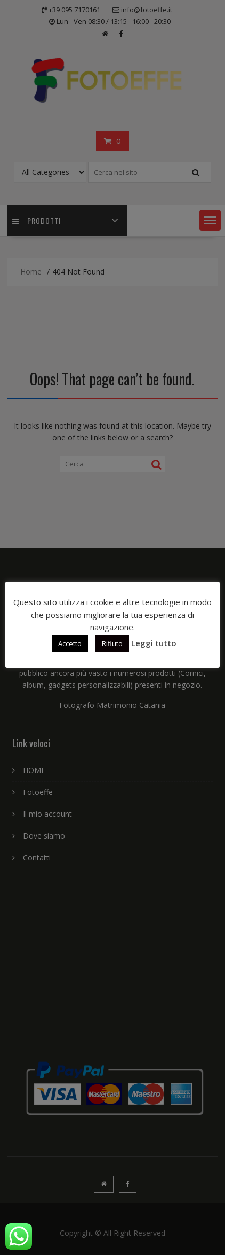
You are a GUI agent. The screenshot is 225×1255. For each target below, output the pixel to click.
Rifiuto (112, 643)
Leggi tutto (153, 643)
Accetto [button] (70, 643)
